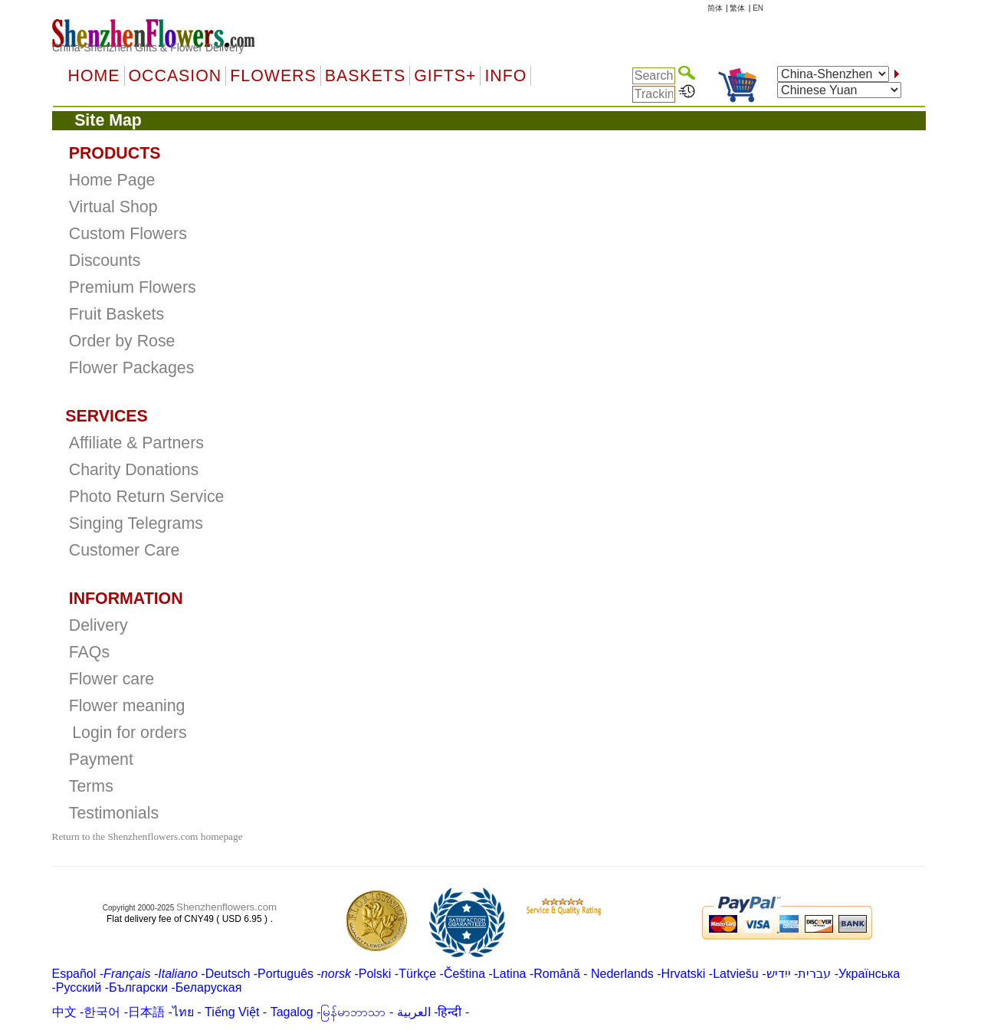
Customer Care (124, 550)
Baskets (365, 76)
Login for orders (129, 732)
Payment (101, 759)
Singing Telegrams (136, 523)
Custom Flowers (128, 234)
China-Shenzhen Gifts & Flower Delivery (148, 47)
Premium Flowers (132, 287)
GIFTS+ (445, 76)
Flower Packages (132, 368)
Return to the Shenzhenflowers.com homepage (147, 836)
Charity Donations (134, 470)
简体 (715, 8)
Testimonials (114, 813)
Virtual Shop (113, 207)
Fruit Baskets (116, 314)
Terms (91, 786)
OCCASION (175, 76)
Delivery (98, 625)
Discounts (105, 260)
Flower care (111, 679)
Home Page (112, 180)
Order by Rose (122, 341)
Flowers (273, 76)
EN (758, 8)
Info (505, 76)
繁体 (737, 8)
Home (94, 76)
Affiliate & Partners (136, 443)
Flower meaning (127, 706)
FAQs (89, 652)
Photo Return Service (147, 496)
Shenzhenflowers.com (226, 907)
